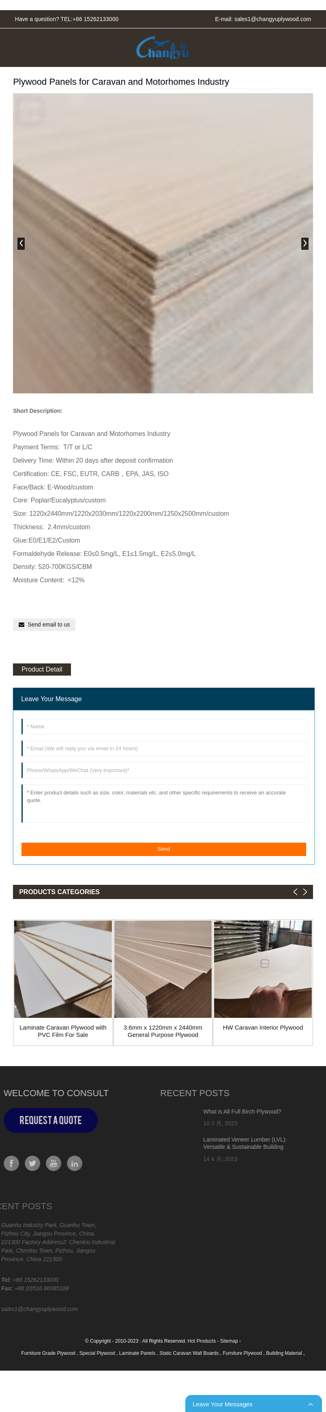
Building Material (284, 1353)
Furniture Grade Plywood (49, 1353)
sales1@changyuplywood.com (272, 19)
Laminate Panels (138, 1353)
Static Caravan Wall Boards (189, 1353)
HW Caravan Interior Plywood (263, 1027)
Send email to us (49, 624)
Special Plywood (97, 1353)
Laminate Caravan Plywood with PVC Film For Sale (62, 1031)
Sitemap (229, 1341)
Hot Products (202, 1341)
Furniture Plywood (243, 1353)
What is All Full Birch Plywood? (218, 1111)
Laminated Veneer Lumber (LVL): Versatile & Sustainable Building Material (221, 1146)
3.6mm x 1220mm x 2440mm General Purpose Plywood (163, 1031)
